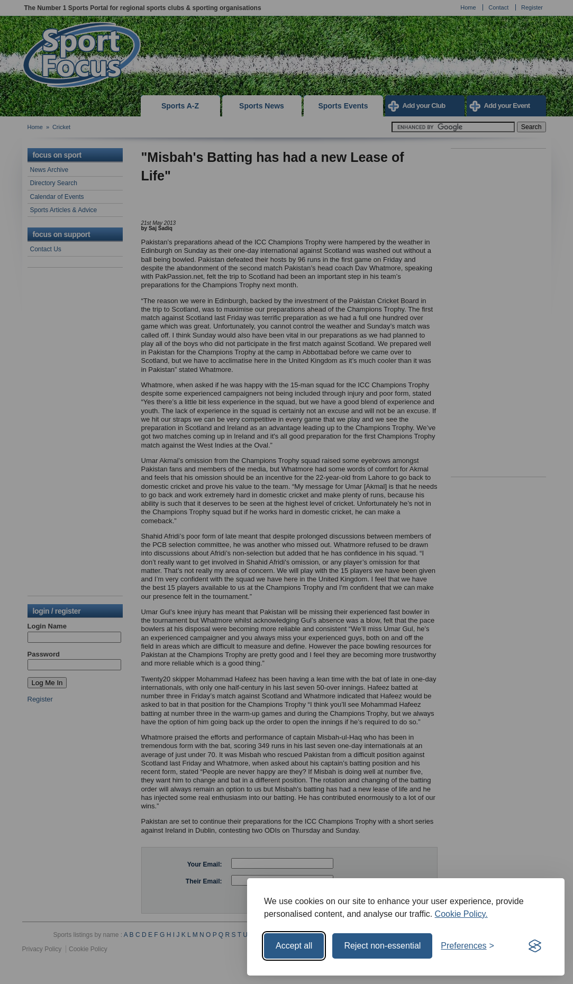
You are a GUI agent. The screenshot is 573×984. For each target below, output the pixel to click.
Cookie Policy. (461, 913)
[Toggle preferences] (467, 946)
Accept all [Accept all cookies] (294, 945)
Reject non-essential (382, 945)
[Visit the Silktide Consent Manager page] (535, 946)
